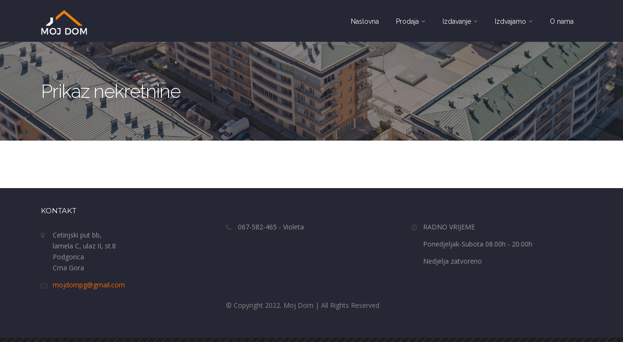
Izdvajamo (514, 21)
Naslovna (365, 21)
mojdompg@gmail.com (89, 284)
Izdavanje (460, 21)
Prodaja (410, 21)
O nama (562, 21)
